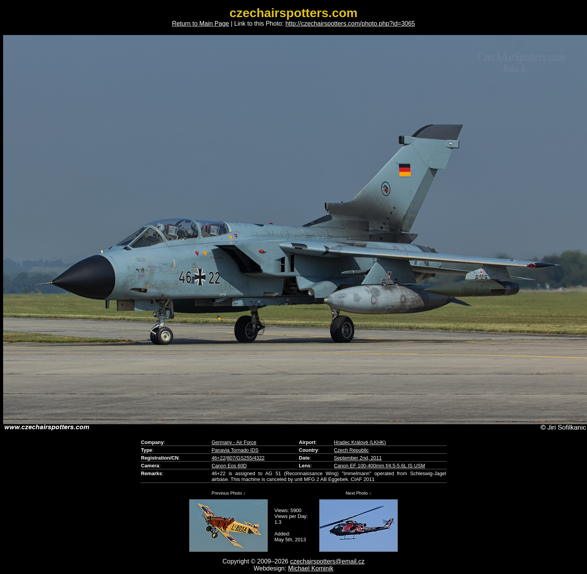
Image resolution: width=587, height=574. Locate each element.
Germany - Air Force (233, 442)
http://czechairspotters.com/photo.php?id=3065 (350, 23)
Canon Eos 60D (228, 466)
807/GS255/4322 (246, 458)
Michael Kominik (310, 568)
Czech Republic (351, 450)
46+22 (218, 458)
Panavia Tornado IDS (234, 450)
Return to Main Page (200, 23)
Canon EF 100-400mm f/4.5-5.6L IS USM (379, 466)
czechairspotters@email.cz (327, 561)
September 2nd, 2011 (358, 458)
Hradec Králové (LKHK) (360, 442)
